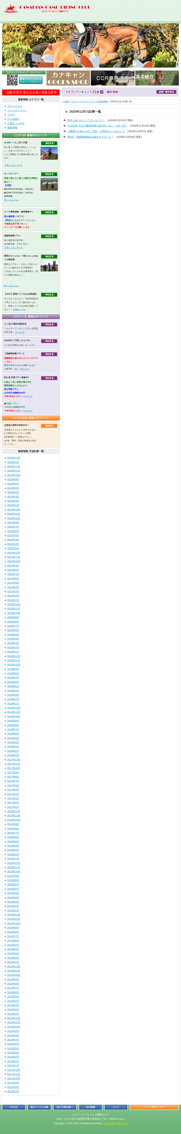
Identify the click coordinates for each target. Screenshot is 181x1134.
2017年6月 (13, 785)
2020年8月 (13, 621)
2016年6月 (13, 837)
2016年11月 (14, 815)
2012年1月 (13, 1065)
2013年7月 (13, 987)
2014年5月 (13, 944)
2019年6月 (13, 682)
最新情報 (12, 127)
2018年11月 (14, 712)
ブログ (11, 114)
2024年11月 (14, 457)
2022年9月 (13, 522)
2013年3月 (13, 1005)
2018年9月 (13, 720)
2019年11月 (14, 660)
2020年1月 (13, 651)
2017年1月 (13, 807)
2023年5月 (13, 488)
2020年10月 (14, 613)
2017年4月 (13, 794)
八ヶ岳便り (13, 119)
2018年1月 (13, 755)
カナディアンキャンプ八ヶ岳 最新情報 (89, 101)
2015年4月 (13, 897)
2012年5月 (13, 1048)
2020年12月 (14, 604)
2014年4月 (13, 949)
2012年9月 (13, 1031)
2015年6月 (13, 888)
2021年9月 (13, 565)
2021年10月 (14, 561)
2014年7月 (13, 936)
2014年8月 (13, 932)
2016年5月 (13, 841)
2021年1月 (13, 600)
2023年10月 (14, 475)
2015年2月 (13, 906)
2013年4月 (13, 1001)
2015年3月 (13, 901)
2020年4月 (13, 638)
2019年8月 (13, 673)
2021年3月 (13, 591)
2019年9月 (13, 669)
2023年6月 (13, 483)
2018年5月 (13, 738)
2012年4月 (13, 1052)
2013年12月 (14, 966)
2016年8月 (13, 828)
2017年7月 (13, 781)
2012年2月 (13, 1061)
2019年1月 (13, 703)
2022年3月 (13, 539)
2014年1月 (13, 962)
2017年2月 (13, 802)
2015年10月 (14, 871)
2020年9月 (13, 617)
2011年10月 (14, 1078)
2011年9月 (13, 1082)
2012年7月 (13, 1039)
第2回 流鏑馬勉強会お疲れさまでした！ (90, 136)
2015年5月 (13, 893)
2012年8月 (13, 1035)
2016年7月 (13, 832)
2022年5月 (13, 531)
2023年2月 (13, 500)
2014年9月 (13, 927)
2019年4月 (13, 690)
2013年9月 (13, 979)
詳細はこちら (19, 309)
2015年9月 (13, 876)
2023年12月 (14, 466)
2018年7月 (13, 729)
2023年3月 (13, 496)
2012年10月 (14, 1026)
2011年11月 (14, 1074)
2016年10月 (14, 819)
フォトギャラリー (17, 110)
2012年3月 (13, 1056)
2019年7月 (13, 677)
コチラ (29, 396)
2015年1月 (13, 910)
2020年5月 (13, 634)
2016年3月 (13, 850)
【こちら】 (20, 332)
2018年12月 (14, 707)
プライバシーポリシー (115, 1123)
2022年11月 (14, 513)
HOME (66, 101)
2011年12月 (14, 1070)
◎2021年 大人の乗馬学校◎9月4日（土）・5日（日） (97, 125)
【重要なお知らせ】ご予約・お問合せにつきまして (96, 131)
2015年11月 (14, 867)
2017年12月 (14, 759)
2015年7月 (13, 884)
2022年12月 (14, 509)
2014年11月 (14, 918)
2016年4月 (13, 845)
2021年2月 (13, 595)
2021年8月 (13, 569)
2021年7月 (13, 574)
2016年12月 (14, 811)
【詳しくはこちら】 (13, 165)
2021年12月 (14, 552)
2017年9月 (13, 772)
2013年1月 (13, 1013)
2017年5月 (13, 789)
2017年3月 (13, 798)
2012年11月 (14, 1022)
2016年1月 (13, 858)
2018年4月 (13, 742)
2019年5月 (13, 686)
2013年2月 (13, 1009)
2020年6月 (13, 630)
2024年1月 (13, 462)
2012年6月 (13, 1044)
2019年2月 (13, 699)
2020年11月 (14, 608)
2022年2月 (13, 544)
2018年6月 (13, 733)
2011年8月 (13, 1087)
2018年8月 (13, 725)
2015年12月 (14, 863)
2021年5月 (13, 582)
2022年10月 (14, 518)
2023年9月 (13, 479)
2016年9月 (13, 824)
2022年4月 (13, 535)
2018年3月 (13, 746)
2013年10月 (14, 975)
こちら (32, 220)
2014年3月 (13, 953)
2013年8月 (13, 983)
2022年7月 (13, 526)
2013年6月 (13, 992)
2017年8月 (13, 776)
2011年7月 (13, 1091)
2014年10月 (14, 923)
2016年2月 (13, 854)
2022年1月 (13, 548)
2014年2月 (13, 957)
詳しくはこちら (11, 200)
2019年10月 (14, 664)
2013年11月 (14, 970)
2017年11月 (14, 763)
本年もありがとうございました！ (86, 120)
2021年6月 (13, 578)
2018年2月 (13, 751)
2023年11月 (14, 470)
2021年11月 (14, 557)
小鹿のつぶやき (16, 123)
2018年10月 (14, 716)
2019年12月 (14, 656)
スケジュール (14, 106)
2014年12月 (14, 914)
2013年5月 (13, 996)
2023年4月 (13, 492)
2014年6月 (13, 940)
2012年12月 (14, 1018)
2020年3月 (13, 643)
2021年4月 (13, 587)
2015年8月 (13, 880)
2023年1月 (13, 505)
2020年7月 (13, 625)
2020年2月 (13, 647)
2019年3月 (13, 694)
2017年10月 (14, 768)
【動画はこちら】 (12, 220)
